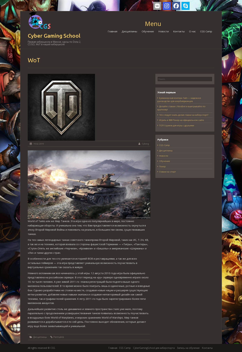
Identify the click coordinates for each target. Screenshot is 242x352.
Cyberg (145, 143)
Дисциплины (129, 31)
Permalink (58, 337)
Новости (163, 31)
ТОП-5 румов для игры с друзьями (176, 125)
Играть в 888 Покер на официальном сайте (181, 120)
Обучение (148, 31)
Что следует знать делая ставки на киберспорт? (183, 114)
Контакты (179, 31)
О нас (192, 31)
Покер (162, 166)
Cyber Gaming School (54, 36)
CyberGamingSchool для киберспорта (154, 347)
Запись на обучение (188, 347)
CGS (52, 347)
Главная (112, 31)
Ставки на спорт (167, 171)
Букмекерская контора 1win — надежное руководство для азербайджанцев (179, 99)
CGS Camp (206, 31)
